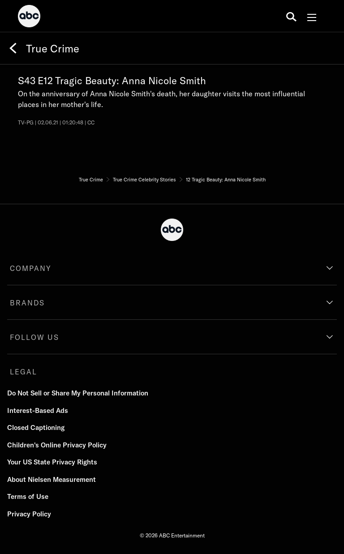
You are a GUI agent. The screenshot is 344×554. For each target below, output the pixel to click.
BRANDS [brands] (27, 303)
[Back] (13, 48)
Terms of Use (27, 496)
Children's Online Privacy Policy (57, 445)
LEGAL (23, 372)
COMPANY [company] (31, 268)
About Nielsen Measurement (51, 479)
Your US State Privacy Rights (52, 462)
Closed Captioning (35, 427)
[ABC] (29, 17)
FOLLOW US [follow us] (34, 337)
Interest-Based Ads (37, 410)
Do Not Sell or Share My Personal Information (77, 393)
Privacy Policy (29, 514)
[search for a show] (291, 16)
